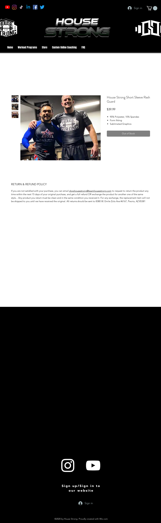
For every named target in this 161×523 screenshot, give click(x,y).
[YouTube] (7, 7)
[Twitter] (42, 7)
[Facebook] (35, 7)
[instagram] (68, 465)
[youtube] (93, 465)
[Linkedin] (28, 7)
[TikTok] (21, 7)
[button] (152, 8)
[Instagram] (14, 7)
